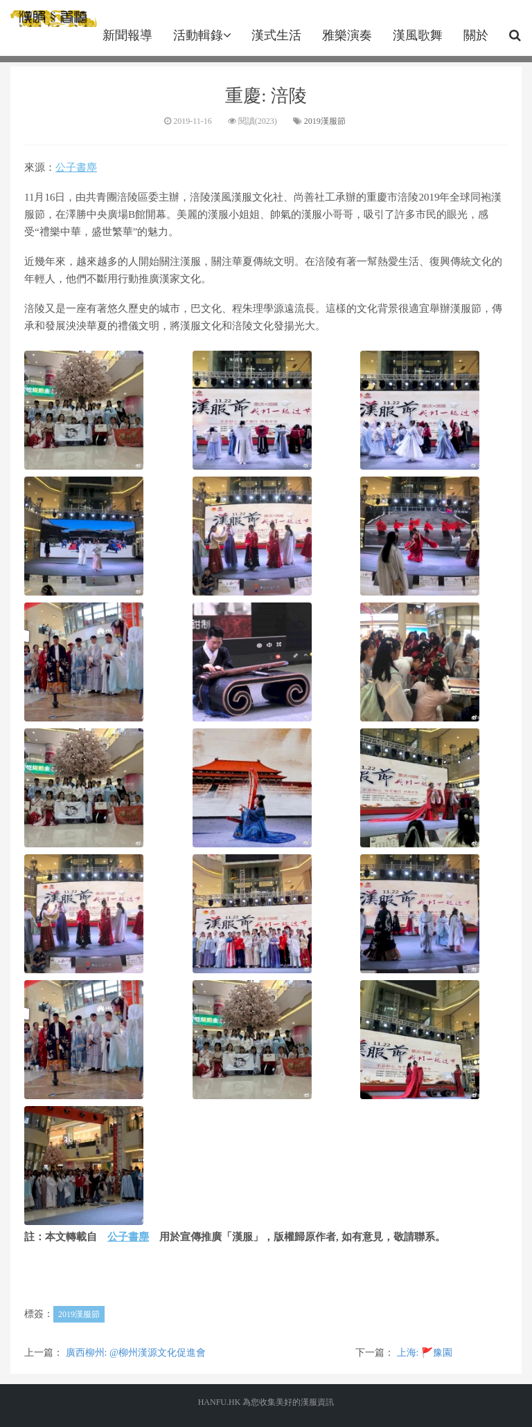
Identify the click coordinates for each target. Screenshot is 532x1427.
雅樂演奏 (347, 35)
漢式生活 (276, 35)
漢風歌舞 (418, 35)
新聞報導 (127, 35)
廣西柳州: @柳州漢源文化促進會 (136, 1352)
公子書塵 (76, 167)
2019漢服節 (325, 121)
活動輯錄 (202, 35)
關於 (475, 35)
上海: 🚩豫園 (424, 1352)
